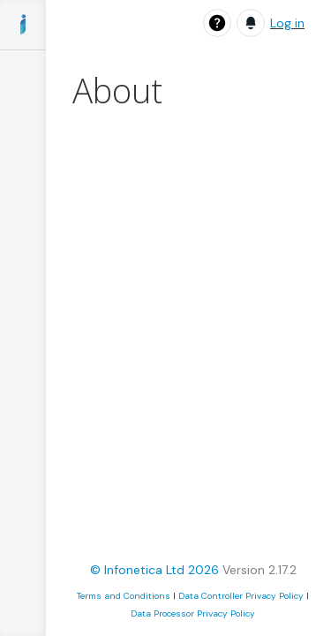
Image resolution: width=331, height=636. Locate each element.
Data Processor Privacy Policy (193, 613)
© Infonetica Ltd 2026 (154, 570)
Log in (287, 23)
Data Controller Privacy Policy (241, 596)
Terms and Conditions (123, 596)
